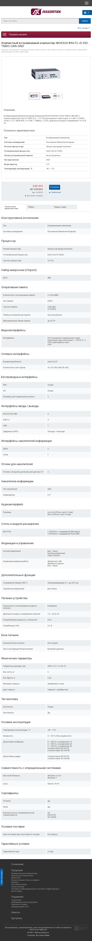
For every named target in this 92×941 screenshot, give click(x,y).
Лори (47, 935)
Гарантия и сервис (19, 904)
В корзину (54, 187)
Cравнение (56, 192)
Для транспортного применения (61, 50)
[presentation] (35, 98)
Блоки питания (17, 887)
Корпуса (14, 882)
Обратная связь (1, 877)
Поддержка (17, 896)
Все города (83, 28)
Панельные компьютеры (22, 876)
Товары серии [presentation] (60, 207)
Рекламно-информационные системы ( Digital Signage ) (35, 889)
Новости (15, 912)
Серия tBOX (82, 50)
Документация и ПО (19, 907)
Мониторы (16, 878)
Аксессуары (16, 891)
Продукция (14, 50)
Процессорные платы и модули (25, 880)
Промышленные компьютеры (33, 50)
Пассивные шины (19, 884)
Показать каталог (18, 34)
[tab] (34, 96)
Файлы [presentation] (31, 207)
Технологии (16, 900)
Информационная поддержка (24, 902)
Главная (4, 50)
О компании (17, 864)
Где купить (16, 918)
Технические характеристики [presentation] (11, 208)
